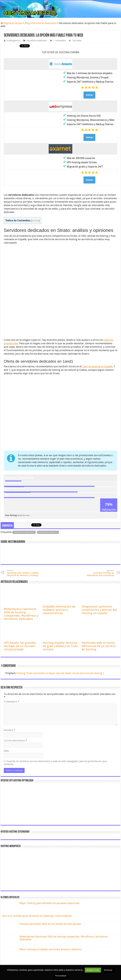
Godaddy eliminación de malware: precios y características (59, 610)
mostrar (35, 220)
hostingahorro (13, 40)
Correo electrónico (15, 740)
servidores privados (48, 532)
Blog (27, 23)
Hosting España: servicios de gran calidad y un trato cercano (60, 646)
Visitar (89, 95)
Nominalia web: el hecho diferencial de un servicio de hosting (99, 646)
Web (6, 750)
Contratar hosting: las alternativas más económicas (98, 573)
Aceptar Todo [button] (93, 970)
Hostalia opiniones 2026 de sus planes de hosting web (50, 923)
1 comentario (59, 40)
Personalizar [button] (60, 976)
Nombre (9, 730)
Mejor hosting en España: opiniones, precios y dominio (50, 949)
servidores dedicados (24, 532)
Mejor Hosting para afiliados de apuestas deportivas (49, 903)
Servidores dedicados (44, 23)
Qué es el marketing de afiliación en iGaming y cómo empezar (37, 915)
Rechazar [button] (108, 970)
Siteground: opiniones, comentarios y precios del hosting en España (99, 610)
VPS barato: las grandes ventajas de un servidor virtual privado (20, 646)
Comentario (11, 701)
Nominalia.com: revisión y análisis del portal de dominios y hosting (23, 573)
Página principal (11, 23)
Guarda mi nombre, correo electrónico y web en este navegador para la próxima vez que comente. (55, 763)
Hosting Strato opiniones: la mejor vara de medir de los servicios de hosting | (60, 673)
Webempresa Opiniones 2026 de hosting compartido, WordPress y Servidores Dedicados (21, 614)
